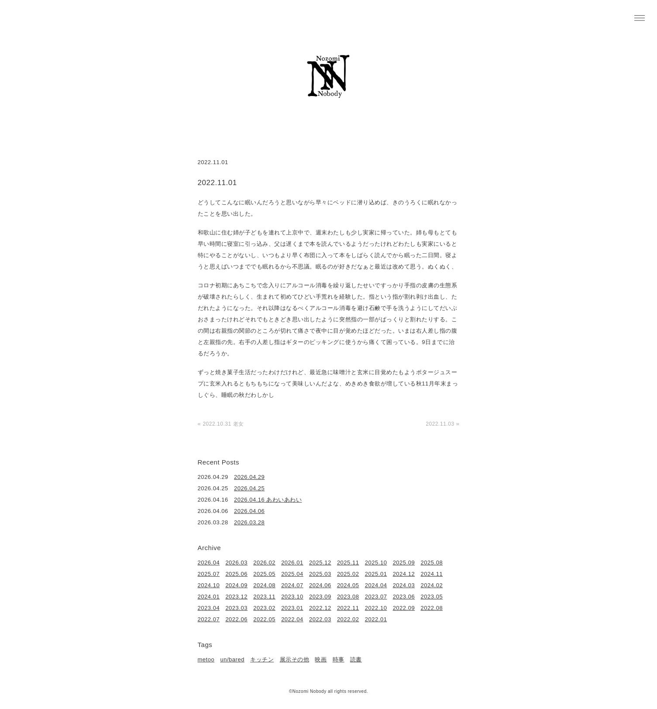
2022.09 (404, 608)
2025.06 (236, 574)
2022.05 (264, 619)
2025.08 (432, 562)
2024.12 (404, 574)
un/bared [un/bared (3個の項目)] (232, 659)
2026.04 (209, 562)
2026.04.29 (249, 477)
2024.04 (376, 585)
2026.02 (264, 562)
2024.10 (209, 585)
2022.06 (236, 619)
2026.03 (236, 562)
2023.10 (292, 596)
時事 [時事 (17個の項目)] (338, 659)
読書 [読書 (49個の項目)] (356, 659)
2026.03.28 (249, 522)
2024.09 (236, 585)
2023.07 (376, 596)
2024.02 (432, 585)
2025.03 (320, 574)
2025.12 (320, 562)
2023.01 (292, 608)
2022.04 (292, 619)
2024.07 (292, 585)
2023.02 (264, 608)
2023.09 (320, 596)
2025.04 (292, 574)
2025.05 (264, 574)
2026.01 (292, 562)
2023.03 (236, 608)
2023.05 (432, 596)
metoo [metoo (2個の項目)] (206, 659)
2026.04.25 (249, 488)
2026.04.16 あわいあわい (268, 499)
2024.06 (320, 585)
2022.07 (209, 619)
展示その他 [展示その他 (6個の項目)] (295, 659)
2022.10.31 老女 (223, 424)
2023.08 (348, 596)
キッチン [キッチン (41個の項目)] (262, 659)
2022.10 (376, 608)
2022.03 (320, 619)
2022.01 (376, 619)
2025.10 (376, 562)
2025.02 (348, 574)
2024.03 (404, 585)
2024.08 (264, 585)
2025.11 (348, 562)
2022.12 (320, 608)
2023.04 (209, 608)
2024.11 (432, 574)
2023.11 (264, 596)
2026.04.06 (249, 511)
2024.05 (348, 585)
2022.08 (432, 608)
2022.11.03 (440, 424)
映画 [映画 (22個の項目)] (321, 659)
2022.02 (348, 619)
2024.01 (209, 596)
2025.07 (209, 574)
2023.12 (236, 596)
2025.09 (404, 562)
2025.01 (376, 574)
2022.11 (348, 608)
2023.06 (404, 596)
